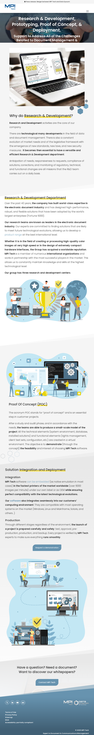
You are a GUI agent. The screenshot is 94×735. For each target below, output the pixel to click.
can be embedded (38, 481)
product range (13, 234)
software (15, 500)
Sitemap (8, 717)
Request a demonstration (47, 547)
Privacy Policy (11, 715)
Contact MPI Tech (47, 682)
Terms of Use (10, 712)
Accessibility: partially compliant (19, 722)
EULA (7, 720)
